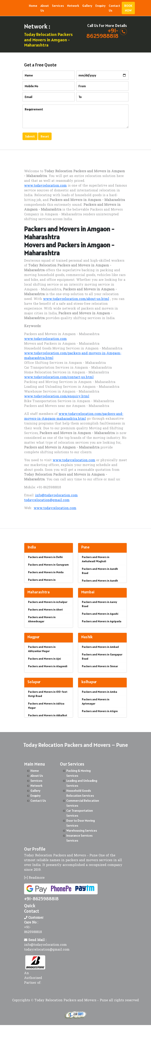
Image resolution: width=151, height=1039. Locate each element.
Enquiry (100, 6)
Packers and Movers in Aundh (100, 580)
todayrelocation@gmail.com (47, 500)
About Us (44, 8)
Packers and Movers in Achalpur (47, 602)
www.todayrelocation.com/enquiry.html (56, 396)
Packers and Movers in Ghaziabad (42, 582)
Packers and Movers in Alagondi (47, 666)
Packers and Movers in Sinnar (100, 666)
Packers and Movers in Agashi (100, 613)
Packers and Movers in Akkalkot (47, 715)
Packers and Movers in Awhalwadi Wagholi (95, 559)
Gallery (87, 6)
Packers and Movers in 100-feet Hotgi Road (47, 694)
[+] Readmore (34, 878)
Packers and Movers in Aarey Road (99, 604)
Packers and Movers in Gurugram (48, 564)
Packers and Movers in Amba (99, 692)
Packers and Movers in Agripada (101, 621)
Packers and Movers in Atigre (100, 711)
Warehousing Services (81, 830)
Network (73, 6)
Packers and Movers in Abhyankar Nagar (42, 649)
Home (33, 6)
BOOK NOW (128, 8)
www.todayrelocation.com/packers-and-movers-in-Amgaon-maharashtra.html (73, 416)
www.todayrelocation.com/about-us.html (76, 299)
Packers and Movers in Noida (46, 572)
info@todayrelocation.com (56, 495)
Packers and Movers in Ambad (100, 647)
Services (58, 6)
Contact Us (114, 8)
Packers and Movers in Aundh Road (100, 571)
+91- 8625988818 (102, 33)
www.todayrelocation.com (45, 185)
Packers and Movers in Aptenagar (95, 701)
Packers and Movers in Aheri (45, 609)
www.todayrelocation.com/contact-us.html (59, 377)
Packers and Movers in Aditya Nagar (46, 705)
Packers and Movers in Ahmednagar (42, 619)
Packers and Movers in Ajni (44, 658)
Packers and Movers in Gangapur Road (102, 656)
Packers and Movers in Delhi (45, 557)
